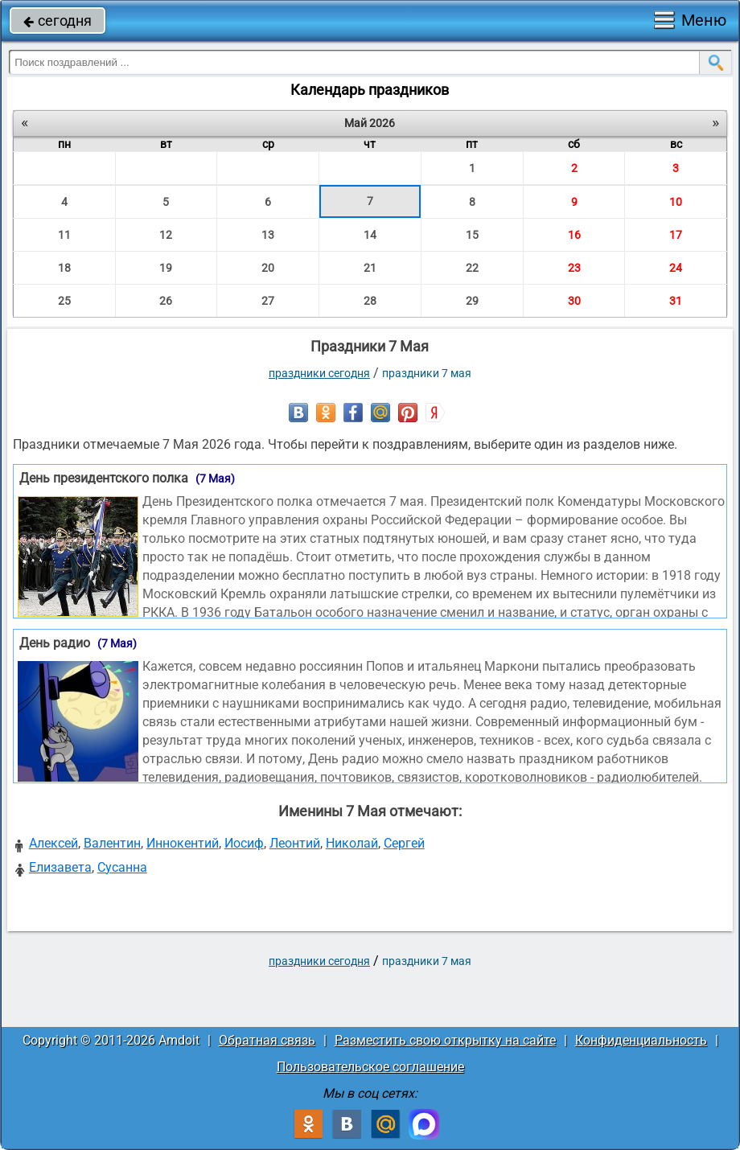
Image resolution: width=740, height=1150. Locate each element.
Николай (352, 843)
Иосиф (244, 843)
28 (370, 300)
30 (574, 300)
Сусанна (122, 867)
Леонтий (294, 843)
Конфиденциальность (641, 1040)
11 (64, 234)
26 (165, 300)
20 (267, 267)
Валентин (112, 843)
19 (165, 267)
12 (165, 234)
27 (267, 300)
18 (64, 267)
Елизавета (60, 867)
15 (472, 234)
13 (267, 234)
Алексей (53, 843)
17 (675, 234)
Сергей (404, 843)
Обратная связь (267, 1040)
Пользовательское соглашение (370, 1066)
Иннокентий (182, 843)
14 (370, 234)
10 (675, 201)
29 (472, 300)
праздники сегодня (319, 373)
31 (675, 300)
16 (574, 234)
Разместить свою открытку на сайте (445, 1040)
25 (64, 300)
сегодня (57, 20)
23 (574, 267)
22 (472, 267)
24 (675, 267)
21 (370, 267)
